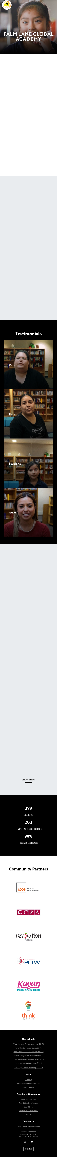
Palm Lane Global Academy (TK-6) (28, 1063)
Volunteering (28, 1087)
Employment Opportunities (28, 1083)
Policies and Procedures (28, 1110)
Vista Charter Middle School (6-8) (28, 1048)
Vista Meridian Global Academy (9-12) (28, 1059)
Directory (28, 1079)
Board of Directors (28, 1099)
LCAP (28, 1114)
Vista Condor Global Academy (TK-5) (29, 1051)
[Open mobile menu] (52, 5)
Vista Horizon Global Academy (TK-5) (28, 1044)
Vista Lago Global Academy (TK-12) (28, 1067)
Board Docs (28, 1107)
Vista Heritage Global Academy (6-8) (28, 1055)
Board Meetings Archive (28, 1103)
